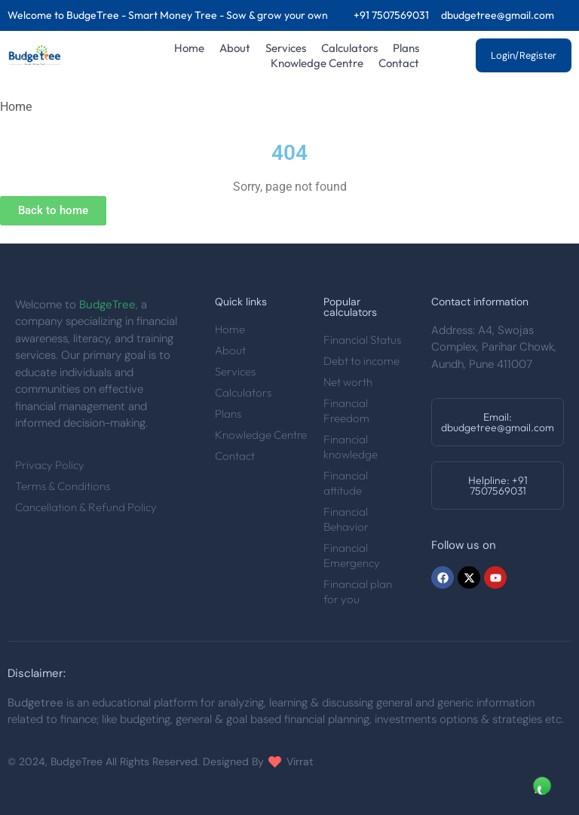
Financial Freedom (346, 410)
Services (285, 48)
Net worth (347, 382)
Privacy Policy (49, 465)
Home (189, 48)
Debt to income (361, 361)
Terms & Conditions (62, 486)
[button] (497, 422)
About (234, 48)
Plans (406, 48)
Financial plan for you (357, 591)
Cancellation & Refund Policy (86, 507)
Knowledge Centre (317, 63)
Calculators (349, 48)
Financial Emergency (351, 555)
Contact (398, 63)
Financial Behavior (346, 519)
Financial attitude (345, 483)
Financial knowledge (350, 446)
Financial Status (362, 339)
